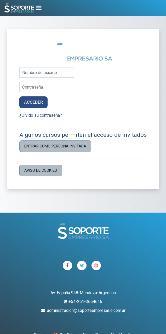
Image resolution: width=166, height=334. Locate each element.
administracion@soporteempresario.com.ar (86, 310)
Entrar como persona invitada (55, 146)
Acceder (33, 102)
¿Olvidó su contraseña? (40, 115)
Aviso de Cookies (40, 170)
